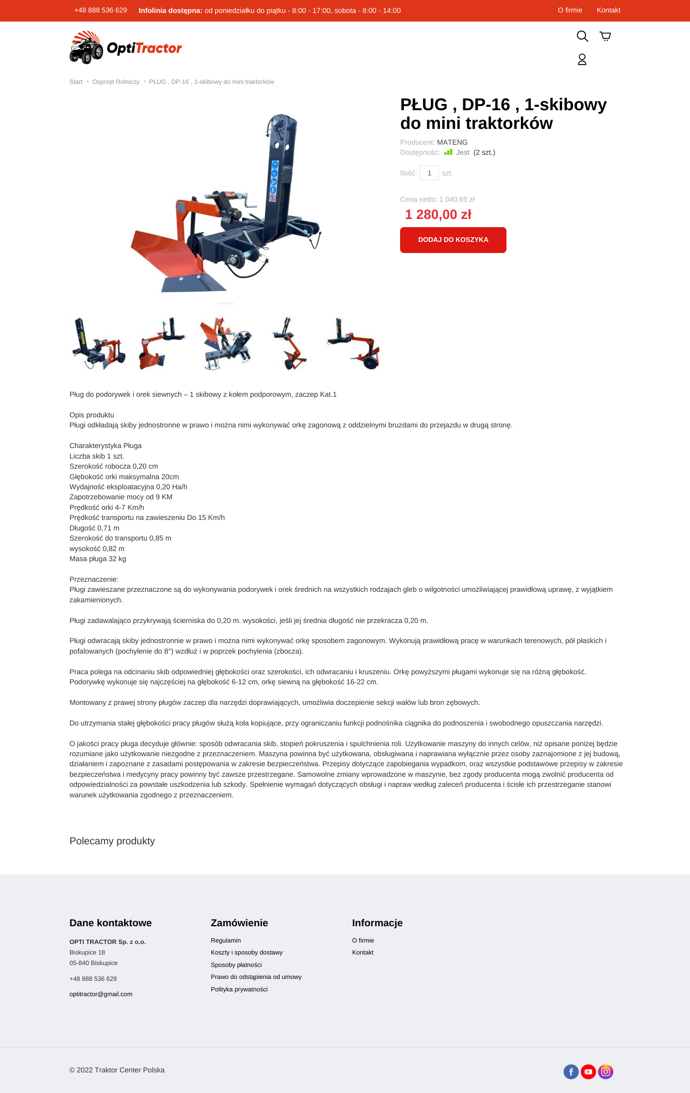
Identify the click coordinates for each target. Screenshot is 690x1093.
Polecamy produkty (112, 841)
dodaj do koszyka (453, 239)
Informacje (377, 923)
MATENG (452, 142)
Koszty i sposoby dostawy (247, 952)
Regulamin (226, 940)
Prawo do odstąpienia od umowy (256, 976)
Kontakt (608, 11)
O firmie (569, 11)
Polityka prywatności (239, 989)
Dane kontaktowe (110, 923)
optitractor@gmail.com (100, 994)
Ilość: (408, 173)
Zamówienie (239, 923)
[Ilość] (429, 172)
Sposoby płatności (236, 964)
